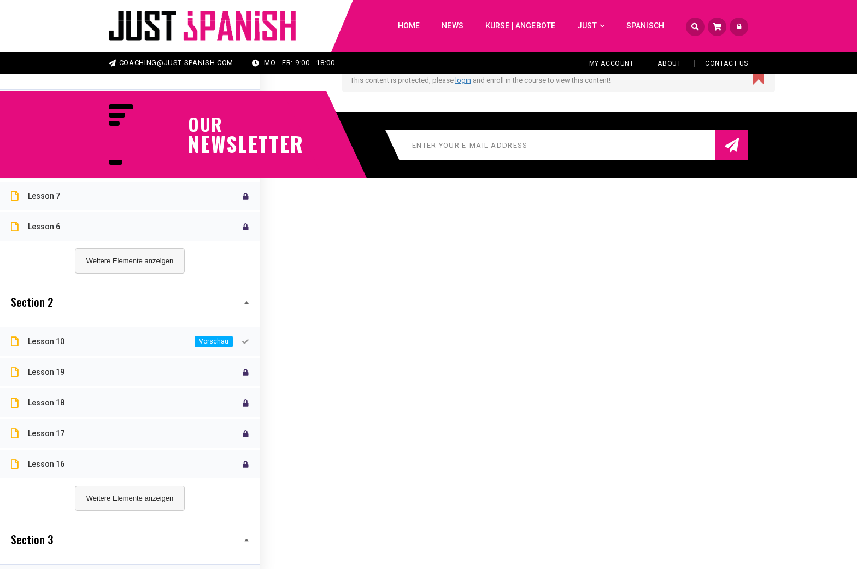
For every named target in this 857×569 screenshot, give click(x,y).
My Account (611, 63)
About (669, 63)
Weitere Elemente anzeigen (129, 261)
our (205, 124)
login (463, 80)
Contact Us (726, 63)
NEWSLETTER (240, 143)
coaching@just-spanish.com (171, 63)
